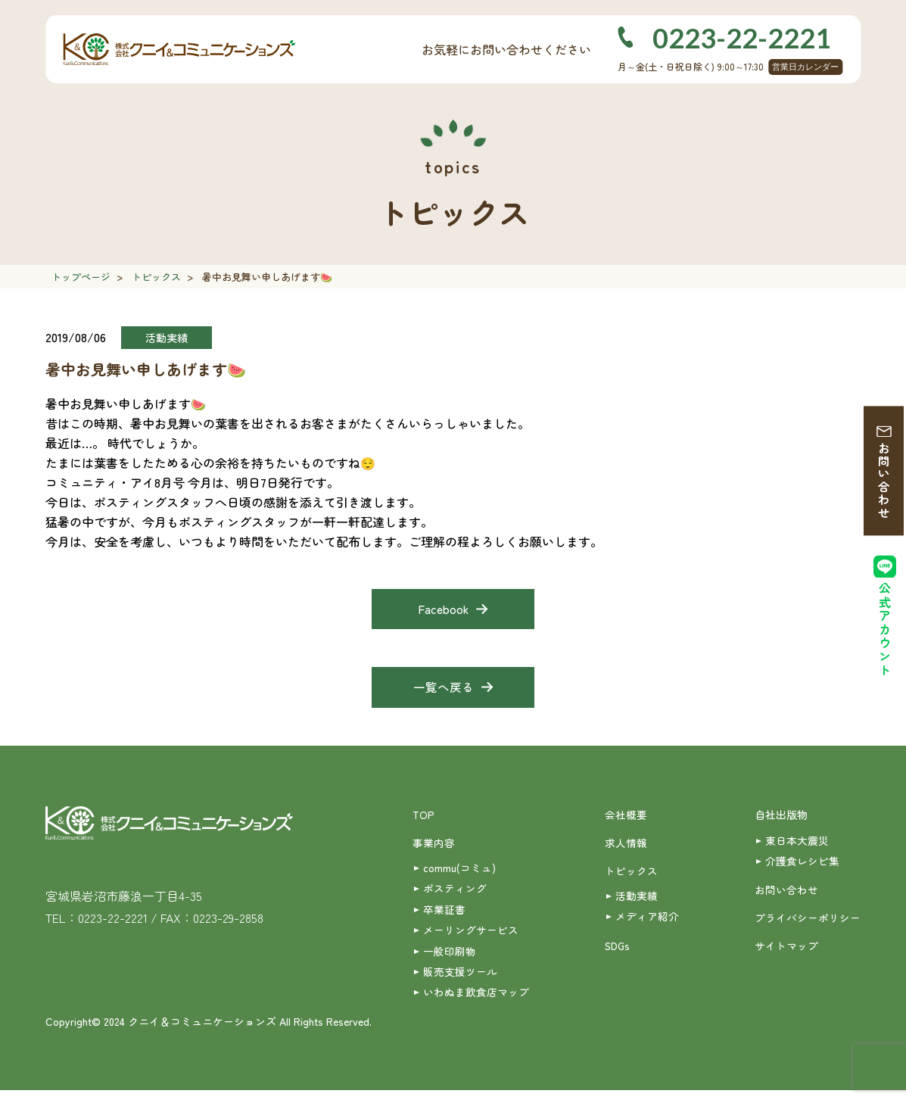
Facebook (443, 610)
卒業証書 (444, 915)
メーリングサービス (470, 936)
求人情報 (626, 847)
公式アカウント (885, 633)
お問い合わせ (885, 482)
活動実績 (636, 900)
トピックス (156, 277)
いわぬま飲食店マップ (476, 1000)
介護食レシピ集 (802, 865)
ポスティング (455, 894)
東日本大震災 (797, 844)
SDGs (618, 952)
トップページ (81, 277)
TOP (423, 818)
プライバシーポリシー (808, 923)
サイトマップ (786, 952)
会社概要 (626, 818)
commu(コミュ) (459, 872)
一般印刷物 (449, 957)
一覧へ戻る (443, 690)
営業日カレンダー (805, 66)
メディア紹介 (647, 922)
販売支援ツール (460, 979)
